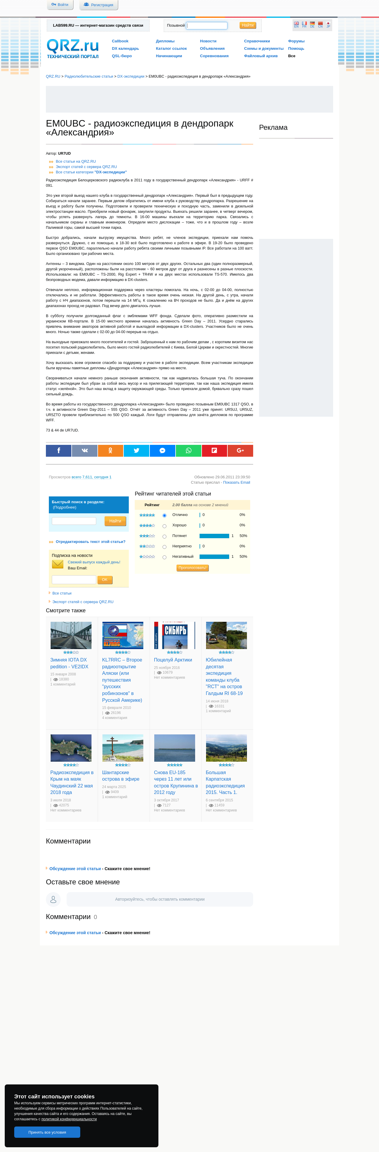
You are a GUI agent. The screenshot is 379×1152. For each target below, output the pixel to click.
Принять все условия (47, 1132)
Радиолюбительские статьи (89, 76)
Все (291, 56)
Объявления (212, 48)
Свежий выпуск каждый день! (94, 562)
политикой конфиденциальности (69, 1119)
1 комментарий (63, 684)
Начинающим (169, 56)
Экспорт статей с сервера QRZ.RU (86, 166)
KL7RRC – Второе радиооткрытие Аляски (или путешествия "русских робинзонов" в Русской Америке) (122, 680)
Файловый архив (260, 56)
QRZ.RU (53, 76)
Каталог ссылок (171, 48)
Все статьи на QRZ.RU (76, 161)
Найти (248, 25)
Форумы (296, 41)
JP (328, 26)
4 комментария (114, 718)
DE (312, 26)
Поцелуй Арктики (173, 659)
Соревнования (214, 56)
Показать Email (236, 482)
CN (320, 26)
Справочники (257, 41)
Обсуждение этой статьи (75, 868)
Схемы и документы (264, 48)
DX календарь (125, 48)
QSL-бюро (122, 56)
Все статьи (60, 593)
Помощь (296, 48)
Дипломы (165, 41)
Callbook (120, 41)
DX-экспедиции (131, 76)
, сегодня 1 (91, 477)
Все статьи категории (91, 172)
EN (296, 26)
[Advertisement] (189, 99)
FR (304, 26)
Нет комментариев (169, 677)
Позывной (176, 25)
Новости (208, 41)
